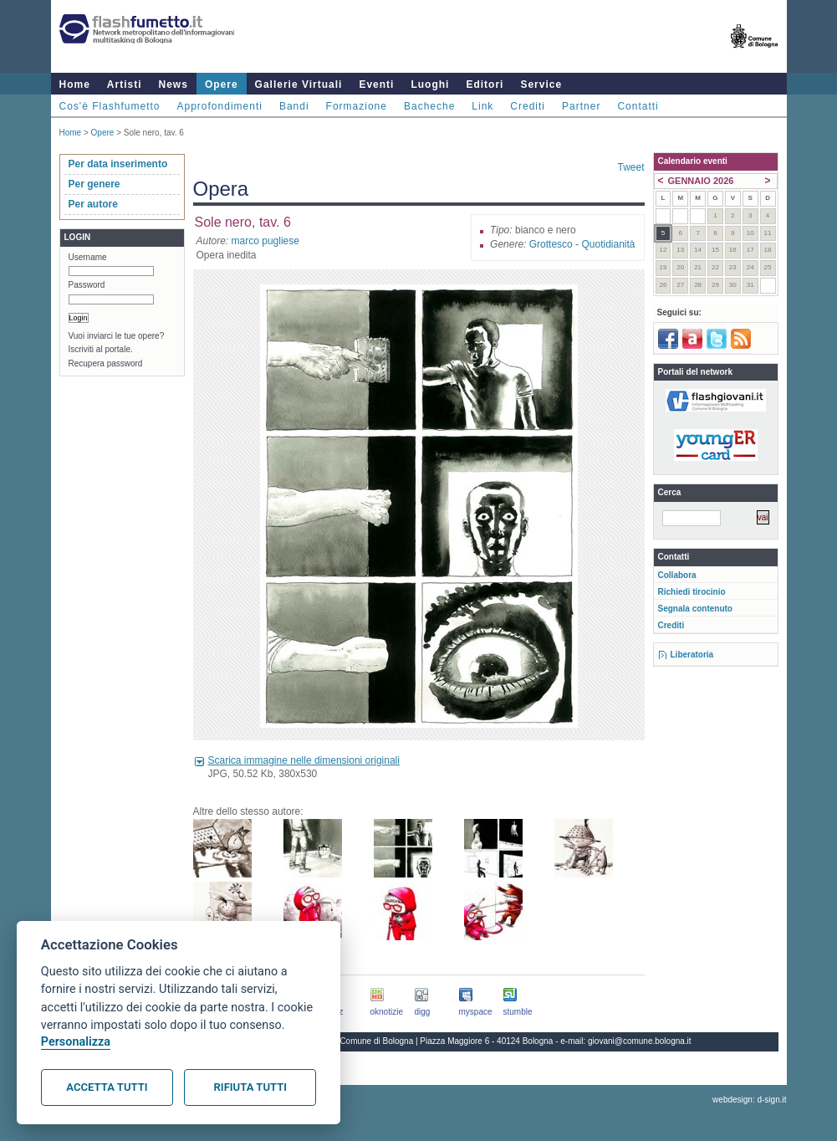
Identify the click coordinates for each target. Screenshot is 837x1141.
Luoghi (430, 84)
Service (541, 84)
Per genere (94, 184)
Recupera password (106, 363)
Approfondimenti (220, 106)
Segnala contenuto (695, 608)
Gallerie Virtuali (299, 84)
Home (74, 84)
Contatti (637, 106)
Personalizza (75, 1042)
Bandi (294, 106)
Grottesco (551, 244)
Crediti (527, 106)
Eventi (376, 84)
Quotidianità (608, 244)
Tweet (630, 167)
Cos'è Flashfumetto (110, 106)
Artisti (124, 84)
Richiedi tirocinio (692, 591)
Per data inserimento (118, 164)
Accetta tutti (106, 1087)
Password (87, 284)
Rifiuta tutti (250, 1087)
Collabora (677, 575)
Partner (581, 106)
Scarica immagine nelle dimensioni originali (304, 760)
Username (88, 257)
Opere (221, 84)
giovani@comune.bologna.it (640, 1041)
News (173, 84)
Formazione (356, 106)
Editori (484, 84)
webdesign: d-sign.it (749, 1099)
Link (482, 106)
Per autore (93, 204)
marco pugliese (265, 241)
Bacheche (429, 106)
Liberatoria (692, 654)
